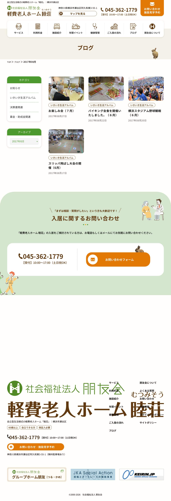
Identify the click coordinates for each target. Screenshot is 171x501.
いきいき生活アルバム (23, 97)
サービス (114, 398)
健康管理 (114, 430)
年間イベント (116, 422)
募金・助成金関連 (20, 116)
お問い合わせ (146, 414)
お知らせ (15, 88)
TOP (9, 61)
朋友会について (147, 398)
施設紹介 (114, 414)
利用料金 (114, 406)
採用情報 (143, 422)
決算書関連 (16, 107)
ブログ (18, 61)
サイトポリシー (147, 438)
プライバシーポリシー (151, 430)
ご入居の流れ (116, 438)
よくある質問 (146, 406)
